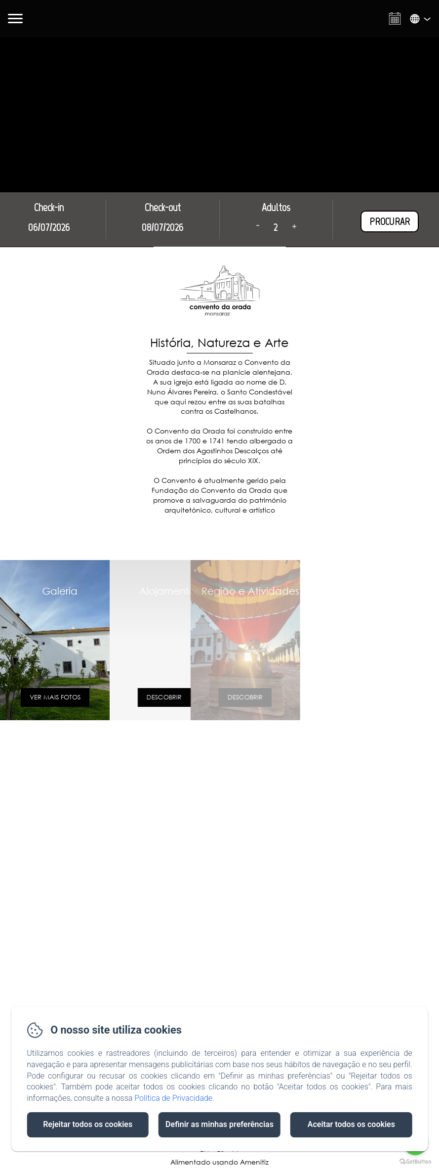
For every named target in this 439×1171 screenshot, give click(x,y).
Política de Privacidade (173, 1098)
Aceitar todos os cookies (351, 1124)
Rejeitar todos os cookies (87, 1124)
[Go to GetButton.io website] (415, 1161)
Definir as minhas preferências (219, 1124)
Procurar (389, 221)
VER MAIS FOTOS (37, 697)
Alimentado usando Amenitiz (219, 1162)
